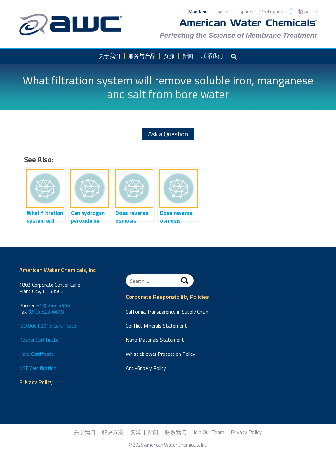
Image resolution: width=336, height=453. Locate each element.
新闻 (187, 56)
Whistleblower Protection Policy (160, 354)
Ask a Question (168, 134)
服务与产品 (142, 56)
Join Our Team (208, 432)
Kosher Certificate (39, 340)
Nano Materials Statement (155, 340)
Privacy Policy (36, 382)
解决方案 (113, 432)
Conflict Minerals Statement (156, 326)
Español (244, 11)
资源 (169, 56)
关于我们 (109, 56)
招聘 (303, 11)
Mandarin (198, 11)
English (222, 11)
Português (271, 11)
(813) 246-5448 (52, 305)
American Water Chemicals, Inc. (70, 25)
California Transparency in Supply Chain (167, 311)
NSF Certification (37, 368)
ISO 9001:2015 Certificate (47, 326)
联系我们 (212, 56)
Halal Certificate (36, 354)
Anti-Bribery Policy (146, 368)
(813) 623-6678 (46, 311)
